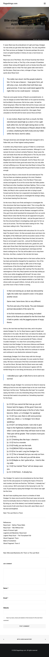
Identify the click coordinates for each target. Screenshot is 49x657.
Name (5, 588)
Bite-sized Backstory (24, 639)
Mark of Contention (9, 541)
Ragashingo (40, 28)
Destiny (31, 28)
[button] (44, 3)
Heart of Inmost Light (10, 530)
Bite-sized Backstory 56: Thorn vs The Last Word (23, 553)
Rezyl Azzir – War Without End (13, 528)
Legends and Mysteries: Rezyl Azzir (15, 533)
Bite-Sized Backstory (23, 28)
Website (6, 608)
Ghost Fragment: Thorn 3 (11, 543)
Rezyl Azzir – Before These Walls (14, 525)
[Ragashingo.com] (10, 3)
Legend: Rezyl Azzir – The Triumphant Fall (17, 535)
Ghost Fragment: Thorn (11, 538)
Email (5, 598)
